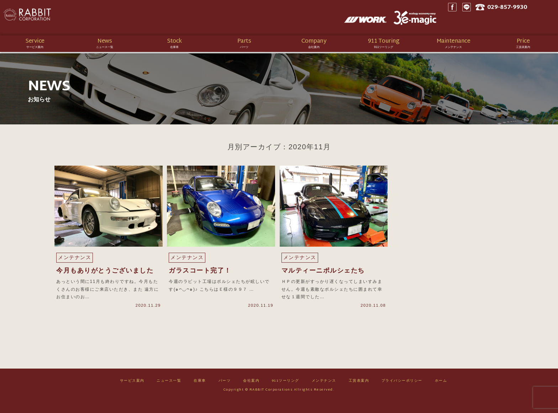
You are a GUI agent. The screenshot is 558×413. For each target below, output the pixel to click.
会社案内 (251, 392)
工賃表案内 (359, 392)
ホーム (441, 392)
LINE (485, 18)
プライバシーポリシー (401, 392)
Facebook (470, 18)
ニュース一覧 (169, 392)
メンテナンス (324, 392)
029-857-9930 (529, 18)
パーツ (225, 392)
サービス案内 (132, 392)
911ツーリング (285, 392)
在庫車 (200, 392)
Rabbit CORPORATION (55, 18)
